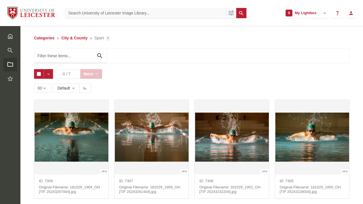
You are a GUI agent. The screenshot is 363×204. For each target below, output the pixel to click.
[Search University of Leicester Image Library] (145, 13)
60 (40, 89)
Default (63, 88)
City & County (74, 38)
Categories (44, 38)
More (89, 73)
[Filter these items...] (70, 55)
